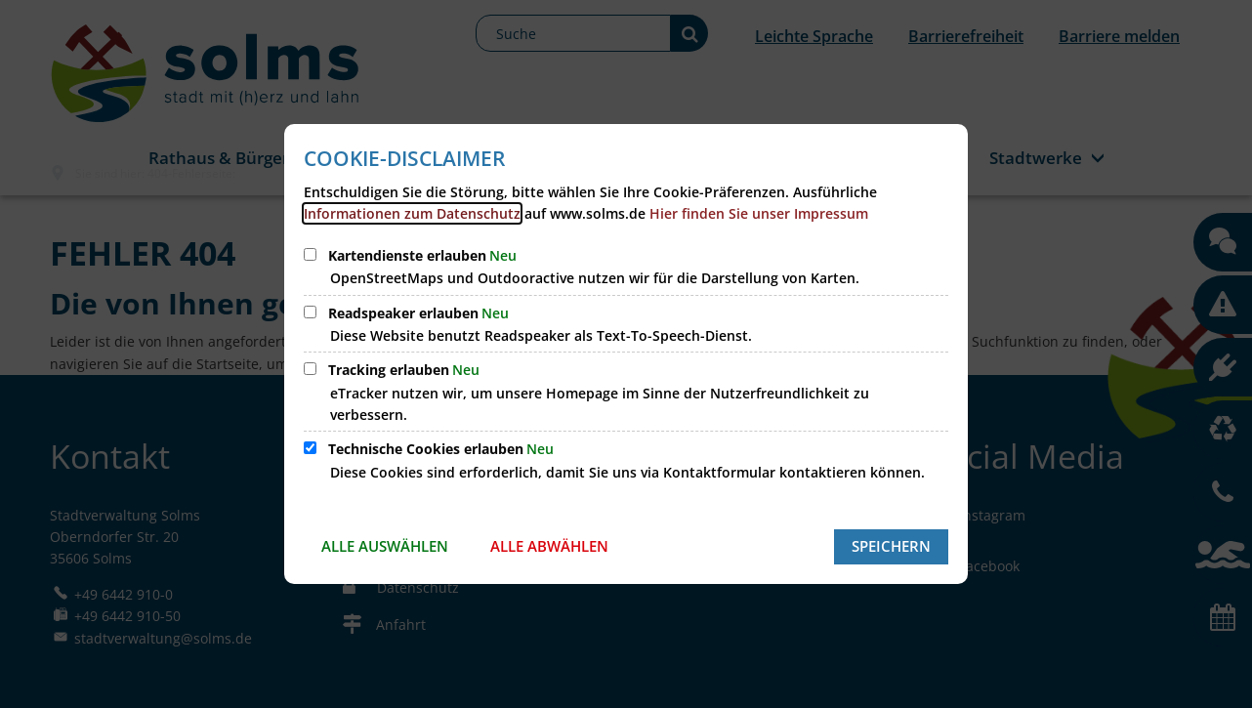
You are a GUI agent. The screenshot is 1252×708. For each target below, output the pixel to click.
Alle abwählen (549, 546)
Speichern (891, 546)
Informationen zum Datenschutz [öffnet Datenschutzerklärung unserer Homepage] (412, 213)
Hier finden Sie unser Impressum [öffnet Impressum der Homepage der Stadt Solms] (758, 213)
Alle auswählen (384, 546)
